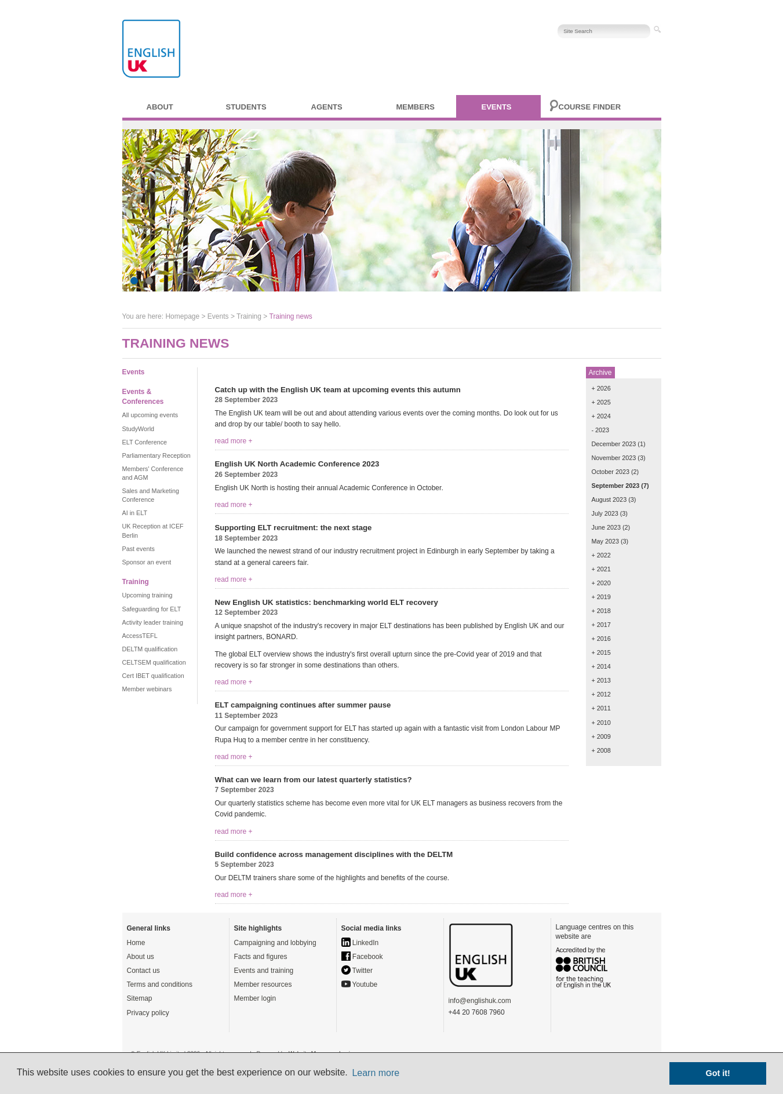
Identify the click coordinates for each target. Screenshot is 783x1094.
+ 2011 (601, 708)
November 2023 (614, 457)
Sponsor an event (147, 562)
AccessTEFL (140, 635)
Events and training (264, 971)
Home (136, 943)
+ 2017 (601, 624)
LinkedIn (360, 943)
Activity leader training (153, 622)
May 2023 (605, 541)
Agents (327, 107)
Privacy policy (148, 1013)
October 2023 (610, 471)
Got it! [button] (718, 1073)
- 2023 (601, 429)
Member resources (263, 984)
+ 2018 (601, 610)
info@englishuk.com (480, 1001)
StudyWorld (138, 428)
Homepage (182, 316)
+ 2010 (601, 722)
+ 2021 (601, 569)
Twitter (357, 971)
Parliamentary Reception (156, 455)
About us (140, 957)
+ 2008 (601, 750)
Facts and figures (260, 957)
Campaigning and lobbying (275, 943)
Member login (255, 998)
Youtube (359, 984)
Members (415, 107)
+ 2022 (601, 555)
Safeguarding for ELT (151, 609)
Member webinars (147, 688)
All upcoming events (150, 414)
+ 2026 (601, 388)
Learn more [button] (375, 1073)
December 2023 (614, 443)
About (160, 107)
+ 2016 (601, 638)
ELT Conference (144, 442)
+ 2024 (601, 416)
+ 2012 (601, 694)
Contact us (143, 971)
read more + (234, 441)
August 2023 (609, 499)
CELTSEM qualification (154, 662)
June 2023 (606, 527)
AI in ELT (135, 512)
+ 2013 (601, 680)
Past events (138, 548)
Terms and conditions (159, 984)
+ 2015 (601, 652)
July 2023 (605, 513)
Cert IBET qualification (153, 675)
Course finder (590, 107)
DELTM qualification (150, 649)
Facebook (362, 957)
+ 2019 (601, 596)
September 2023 (616, 485)
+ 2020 (601, 582)
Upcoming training (147, 595)
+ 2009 (601, 736)
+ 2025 (601, 402)
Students (246, 107)
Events (497, 107)
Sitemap (139, 998)
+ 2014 (601, 666)
